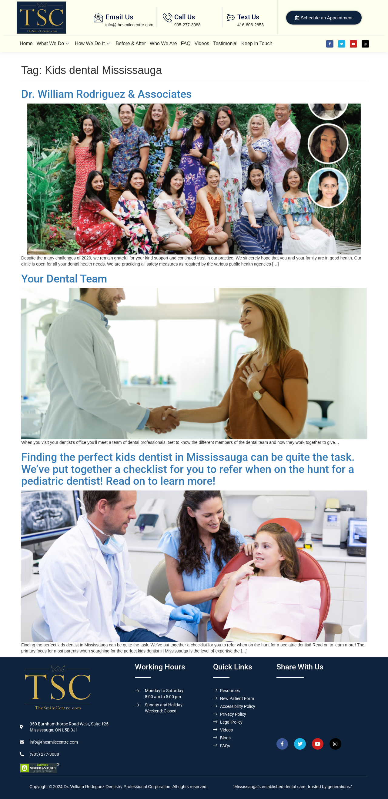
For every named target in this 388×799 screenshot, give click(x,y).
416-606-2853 (250, 24)
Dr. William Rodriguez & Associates (106, 94)
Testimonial (225, 43)
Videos (202, 43)
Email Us (119, 17)
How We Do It (92, 43)
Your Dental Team (64, 278)
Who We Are (163, 43)
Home (26, 43)
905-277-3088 (187, 24)
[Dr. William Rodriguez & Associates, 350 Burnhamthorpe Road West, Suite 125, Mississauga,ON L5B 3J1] (322, 705)
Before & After (131, 43)
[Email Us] (98, 17)
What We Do (53, 43)
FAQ (186, 43)
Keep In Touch (256, 43)
